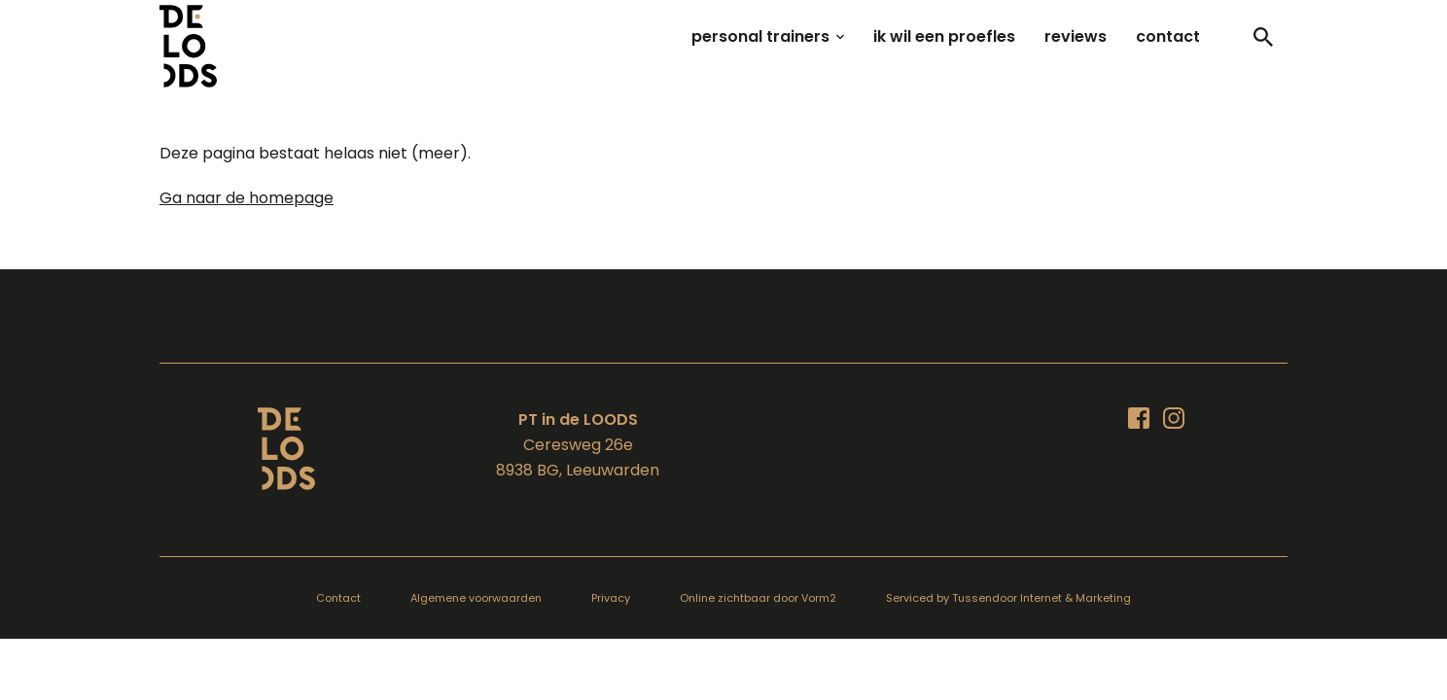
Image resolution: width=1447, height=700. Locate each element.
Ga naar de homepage (246, 198)
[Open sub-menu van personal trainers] (840, 37)
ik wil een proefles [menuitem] (944, 36)
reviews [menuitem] (1075, 36)
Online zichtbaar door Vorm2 (758, 598)
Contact (338, 598)
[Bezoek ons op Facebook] (1138, 418)
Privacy (610, 598)
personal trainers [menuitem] (760, 36)
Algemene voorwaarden (476, 598)
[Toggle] (1263, 37)
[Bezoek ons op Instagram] (1173, 418)
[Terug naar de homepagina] (286, 448)
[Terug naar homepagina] (188, 46)
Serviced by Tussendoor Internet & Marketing (1008, 598)
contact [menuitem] (1168, 36)
